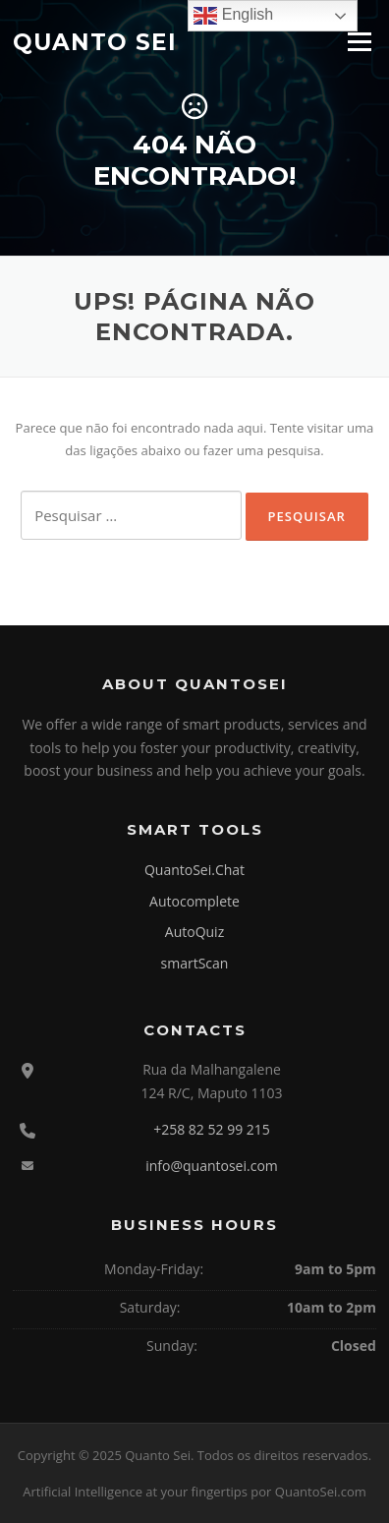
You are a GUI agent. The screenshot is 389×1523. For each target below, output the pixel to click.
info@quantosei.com (211, 1165)
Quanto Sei (95, 41)
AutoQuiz (194, 931)
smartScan (195, 963)
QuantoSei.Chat (194, 869)
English (233, 16)
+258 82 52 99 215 (211, 1129)
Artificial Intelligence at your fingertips (135, 1491)
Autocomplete (194, 901)
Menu (359, 41)
